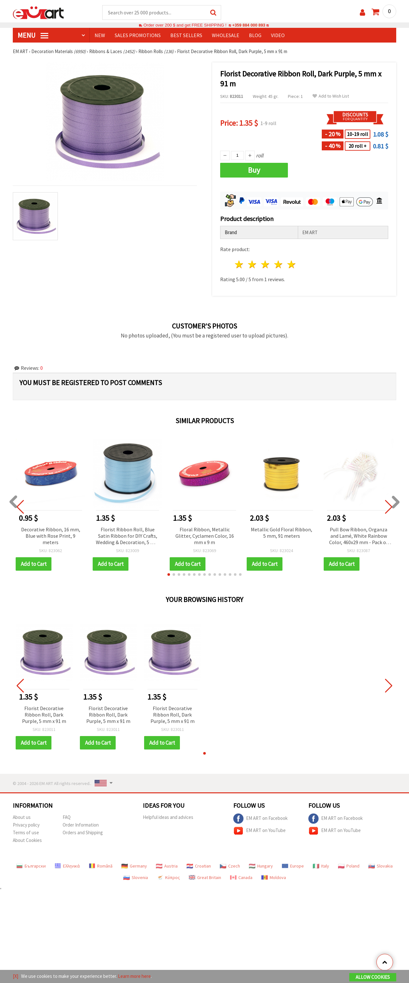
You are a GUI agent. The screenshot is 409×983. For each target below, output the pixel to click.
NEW (100, 35)
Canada (241, 878)
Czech (230, 866)
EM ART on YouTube (259, 831)
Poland (348, 866)
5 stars (291, 264)
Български (31, 866)
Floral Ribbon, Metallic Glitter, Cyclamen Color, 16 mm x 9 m (204, 536)
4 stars (278, 264)
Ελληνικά (67, 866)
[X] (15, 976)
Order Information (81, 825)
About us (22, 817)
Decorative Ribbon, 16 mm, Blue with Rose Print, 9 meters (50, 536)
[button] (168, 575)
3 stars (265, 264)
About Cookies (27, 840)
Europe (293, 866)
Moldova (273, 878)
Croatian (199, 866)
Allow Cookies (373, 977)
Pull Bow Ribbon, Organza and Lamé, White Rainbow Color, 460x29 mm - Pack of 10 (358, 537)
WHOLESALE (225, 35)
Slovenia (135, 878)
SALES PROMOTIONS (138, 35)
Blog (255, 35)
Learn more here (134, 976)
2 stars (252, 264)
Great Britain (205, 878)
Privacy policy (26, 825)
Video (278, 35)
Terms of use (26, 833)
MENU (33, 35)
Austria (167, 866)
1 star (239, 264)
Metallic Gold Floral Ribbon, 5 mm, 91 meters (281, 533)
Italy (321, 866)
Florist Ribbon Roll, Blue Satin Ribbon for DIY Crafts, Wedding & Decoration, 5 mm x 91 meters (127, 537)
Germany (134, 866)
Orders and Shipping (83, 833)
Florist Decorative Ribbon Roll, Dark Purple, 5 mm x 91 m (44, 715)
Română (100, 866)
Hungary (261, 866)
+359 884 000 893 (249, 25)
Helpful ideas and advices (168, 817)
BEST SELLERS (186, 35)
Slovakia (380, 866)
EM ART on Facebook (260, 819)
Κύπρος (168, 878)
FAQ (67, 817)
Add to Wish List (331, 96)
